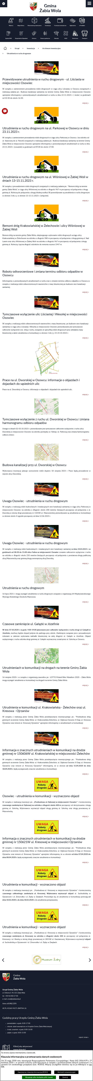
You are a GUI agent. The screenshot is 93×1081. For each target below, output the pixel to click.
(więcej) (49, 1026)
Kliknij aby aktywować (22, 1048)
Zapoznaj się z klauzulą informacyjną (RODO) (33, 1072)
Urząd (17, 48)
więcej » (85, 103)
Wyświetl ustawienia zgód (66, 1072)
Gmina (45, 7)
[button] (89, 3)
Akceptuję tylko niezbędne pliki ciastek (39, 1077)
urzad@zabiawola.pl (14, 999)
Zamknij (65, 1077)
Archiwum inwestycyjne (51, 48)
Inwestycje (31, 48)
